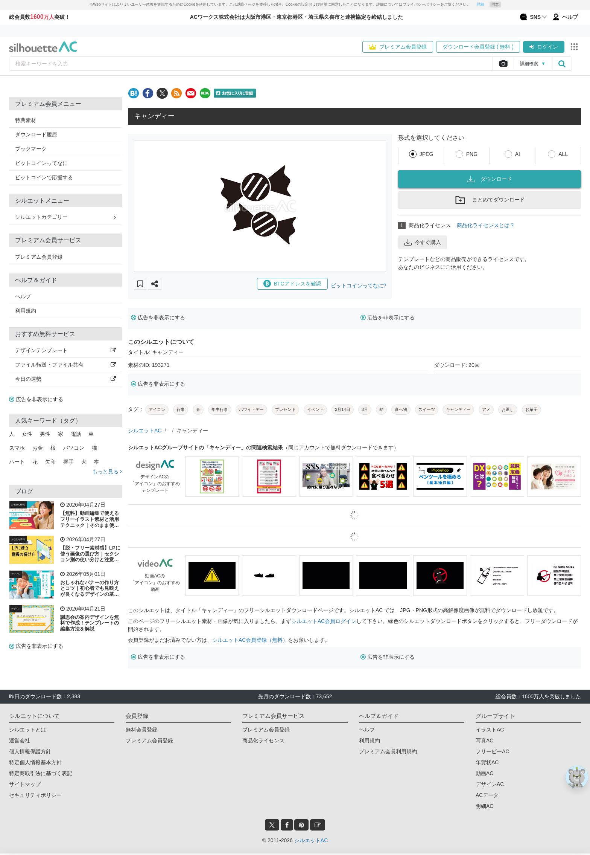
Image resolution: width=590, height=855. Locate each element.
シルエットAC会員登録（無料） (250, 640)
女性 (27, 434)
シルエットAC (144, 431)
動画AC (484, 773)
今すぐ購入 (422, 242)
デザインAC (490, 784)
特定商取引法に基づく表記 (40, 773)
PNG (471, 154)
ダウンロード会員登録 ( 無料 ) (478, 47)
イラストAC (490, 730)
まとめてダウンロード (489, 200)
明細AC (484, 806)
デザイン (15, 574)
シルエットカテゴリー (65, 217)
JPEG (426, 154)
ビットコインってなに (41, 163)
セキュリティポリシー (35, 795)
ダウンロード (489, 179)
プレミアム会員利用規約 (388, 751)
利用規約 (25, 311)
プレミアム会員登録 (398, 47)
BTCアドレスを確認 (292, 283)
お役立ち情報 (18, 505)
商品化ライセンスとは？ (486, 225)
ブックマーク (31, 149)
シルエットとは (27, 730)
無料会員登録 (141, 730)
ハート (17, 462)
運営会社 (19, 740)
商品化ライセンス (263, 740)
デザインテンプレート (65, 350)
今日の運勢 (65, 379)
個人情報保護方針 (30, 751)
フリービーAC (492, 751)
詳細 (480, 4)
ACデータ (487, 795)
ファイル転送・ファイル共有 (65, 365)
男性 (45, 434)
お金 (37, 448)
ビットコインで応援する (44, 177)
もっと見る (107, 472)
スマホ (17, 448)
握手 (68, 462)
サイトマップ (25, 784)
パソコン (73, 448)
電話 (76, 434)
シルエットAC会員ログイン (323, 621)
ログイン (543, 47)
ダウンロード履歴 (36, 134)
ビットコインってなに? (358, 285)
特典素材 (25, 120)
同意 (495, 4)
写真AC (484, 740)
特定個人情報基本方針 (35, 762)
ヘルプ (23, 296)
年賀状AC (487, 762)
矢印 (50, 462)
